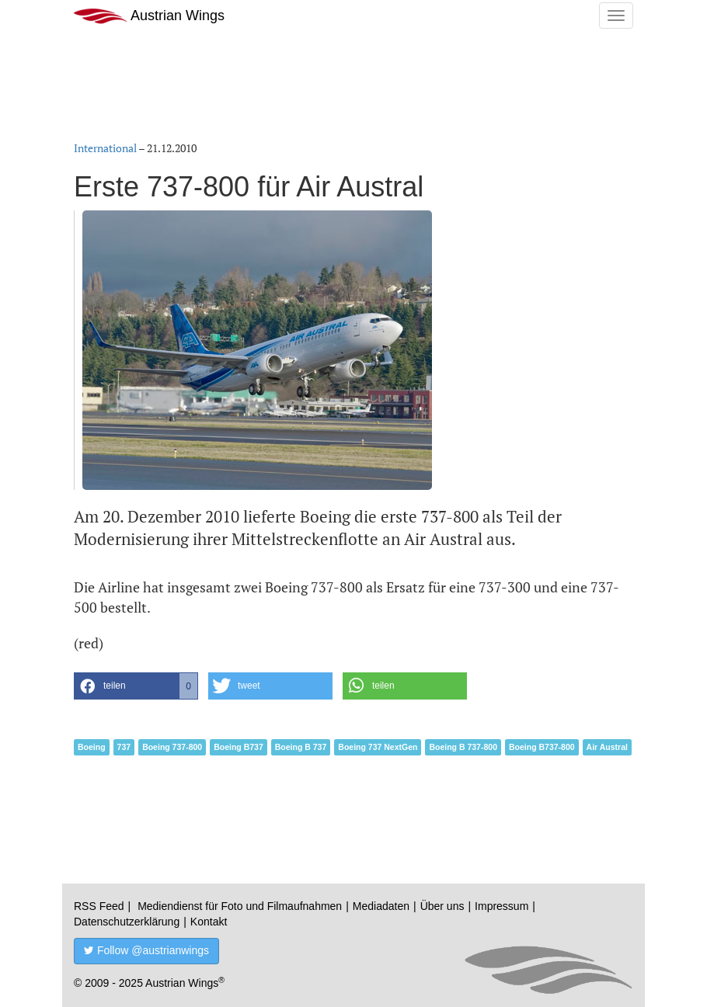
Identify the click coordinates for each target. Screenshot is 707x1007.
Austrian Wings (149, 16)
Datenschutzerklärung (126, 921)
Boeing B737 (238, 747)
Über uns (442, 906)
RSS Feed (99, 906)
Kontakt (208, 921)
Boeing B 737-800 (463, 747)
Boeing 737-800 (172, 747)
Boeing (92, 747)
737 (124, 747)
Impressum (501, 906)
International (105, 148)
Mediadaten (381, 906)
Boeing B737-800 (542, 747)
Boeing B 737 (301, 747)
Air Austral (607, 747)
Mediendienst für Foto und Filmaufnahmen (240, 906)
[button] (136, 686)
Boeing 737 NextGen (377, 747)
